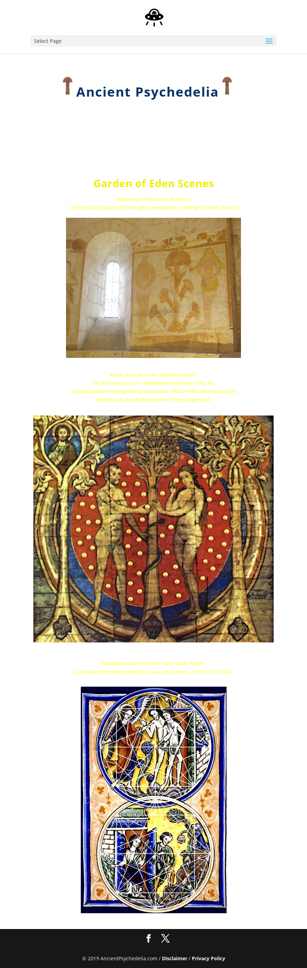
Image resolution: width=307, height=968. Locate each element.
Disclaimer (174, 958)
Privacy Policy (208, 958)
